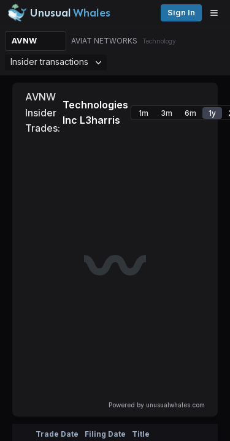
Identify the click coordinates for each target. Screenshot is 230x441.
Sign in (181, 12)
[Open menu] (217, 13)
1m (143, 113)
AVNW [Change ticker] (24, 40)
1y (212, 113)
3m (166, 113)
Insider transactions (55, 61)
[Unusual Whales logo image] (58, 13)
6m (190, 113)
